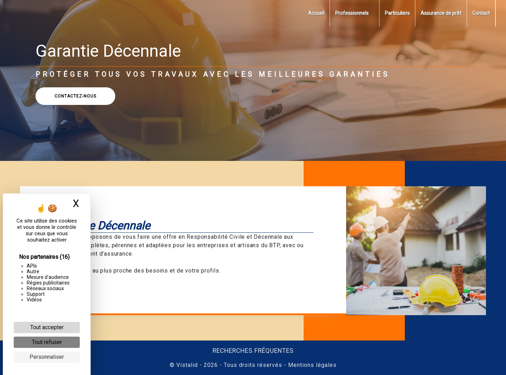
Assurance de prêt (441, 13)
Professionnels (352, 13)
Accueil (316, 13)
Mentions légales (311, 365)
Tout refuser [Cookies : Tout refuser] (47, 342)
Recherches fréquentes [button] (253, 350)
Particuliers (397, 13)
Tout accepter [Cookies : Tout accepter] (47, 327)
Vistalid (187, 365)
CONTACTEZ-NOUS (81, 96)
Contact (481, 13)
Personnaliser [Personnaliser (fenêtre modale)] (47, 357)
